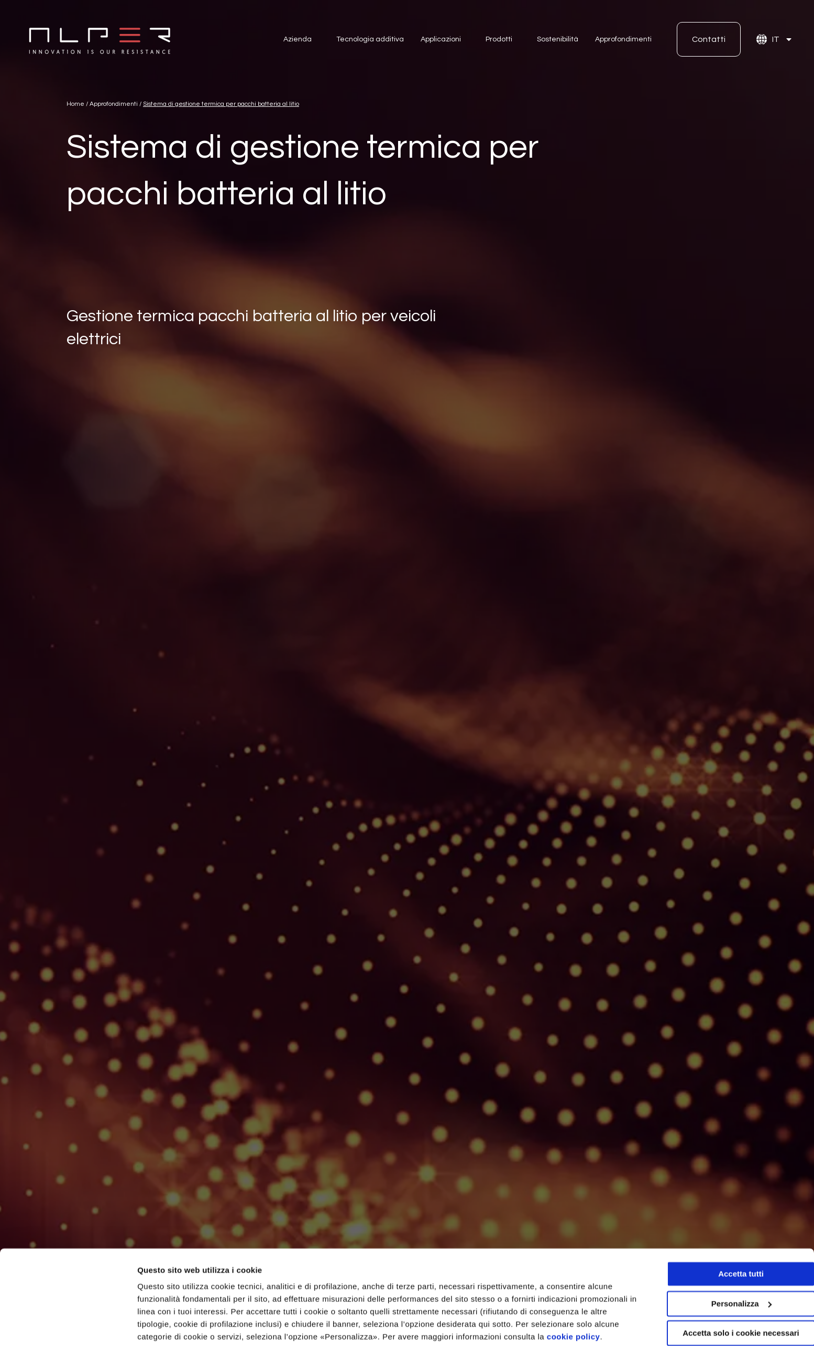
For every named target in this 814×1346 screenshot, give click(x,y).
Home (75, 104)
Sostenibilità (557, 39)
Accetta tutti (727, 1233)
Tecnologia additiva (370, 39)
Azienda (297, 39)
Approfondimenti (623, 39)
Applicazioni (441, 39)
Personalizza (161, 1325)
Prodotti (499, 39)
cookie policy (573, 1296)
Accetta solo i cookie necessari (726, 1292)
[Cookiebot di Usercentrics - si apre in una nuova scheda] (68, 1325)
